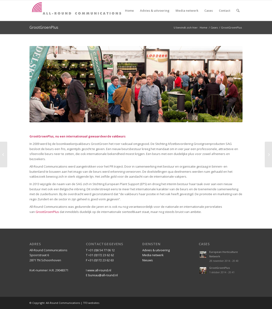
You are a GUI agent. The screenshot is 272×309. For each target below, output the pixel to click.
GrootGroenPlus (43, 27)
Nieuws (147, 260)
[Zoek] (238, 10)
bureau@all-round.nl (103, 275)
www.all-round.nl (99, 270)
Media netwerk (153, 255)
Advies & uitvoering (156, 250)
